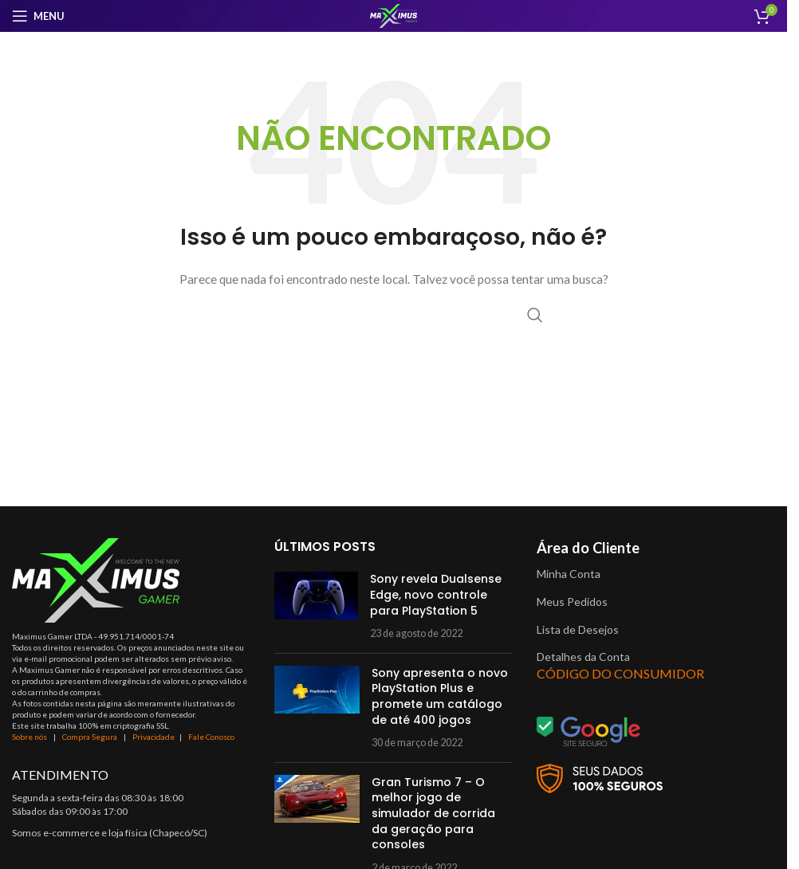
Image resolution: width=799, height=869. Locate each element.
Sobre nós (29, 736)
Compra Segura (90, 736)
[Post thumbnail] (316, 606)
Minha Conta (568, 573)
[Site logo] (393, 15)
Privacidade (153, 736)
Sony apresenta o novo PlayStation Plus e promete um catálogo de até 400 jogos (440, 696)
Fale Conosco (211, 736)
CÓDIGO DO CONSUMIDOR (620, 673)
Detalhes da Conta (583, 656)
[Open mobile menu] (38, 16)
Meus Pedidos (572, 601)
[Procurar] (393, 315)
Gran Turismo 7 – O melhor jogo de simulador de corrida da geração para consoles (433, 813)
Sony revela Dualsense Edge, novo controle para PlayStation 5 (436, 594)
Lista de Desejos (578, 629)
